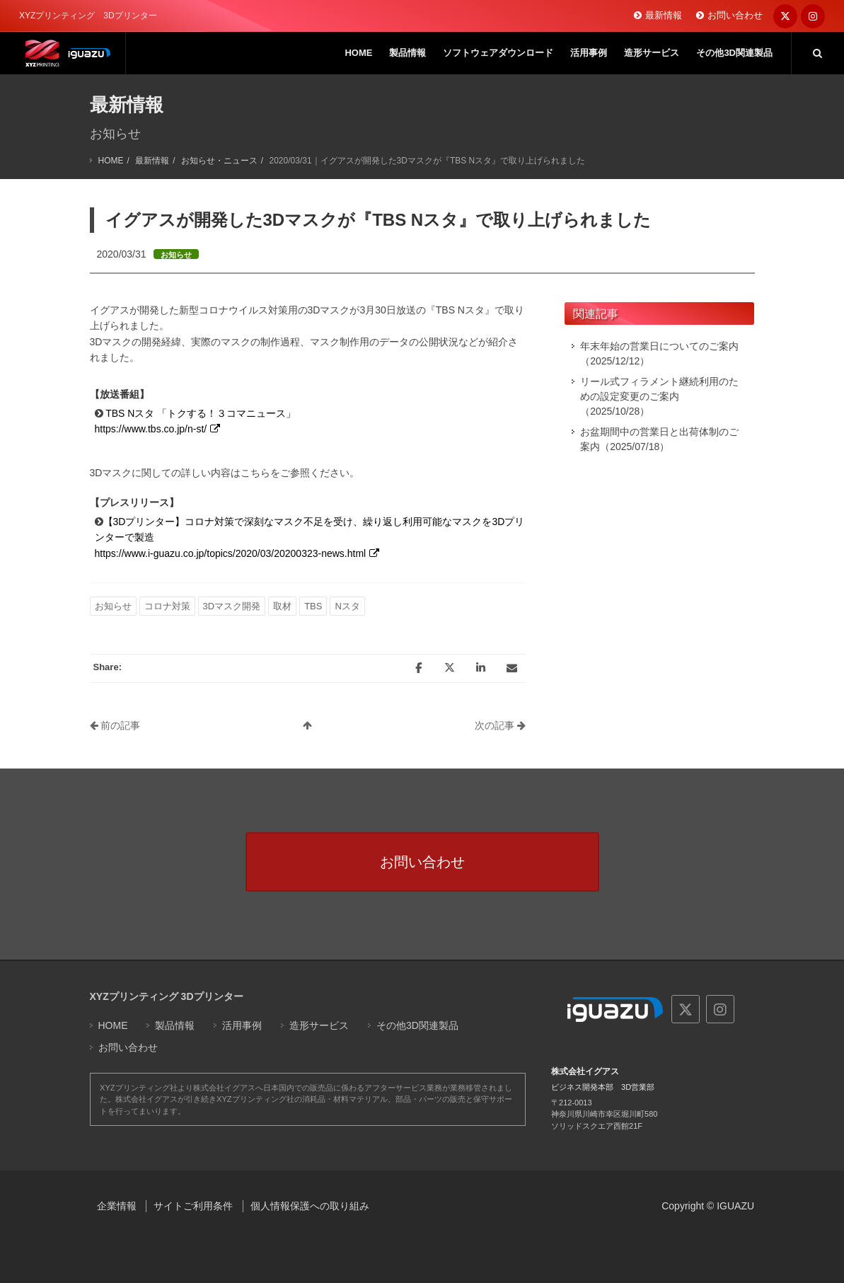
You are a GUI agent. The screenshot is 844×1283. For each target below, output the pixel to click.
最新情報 (663, 15)
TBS (313, 606)
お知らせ (113, 606)
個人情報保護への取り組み (309, 1206)
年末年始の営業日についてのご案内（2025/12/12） (659, 353)
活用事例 (242, 1025)
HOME (111, 161)
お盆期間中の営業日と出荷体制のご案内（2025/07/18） (659, 439)
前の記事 (115, 725)
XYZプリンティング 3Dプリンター (166, 996)
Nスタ (347, 606)
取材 (282, 606)
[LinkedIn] (480, 668)
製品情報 (175, 1025)
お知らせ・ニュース (219, 161)
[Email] (511, 668)
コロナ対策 (167, 606)
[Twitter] (449, 668)
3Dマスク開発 (232, 606)
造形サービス (319, 1025)
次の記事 (500, 725)
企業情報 (117, 1206)
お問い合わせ (735, 15)
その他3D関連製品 (417, 1025)
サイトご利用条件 (193, 1206)
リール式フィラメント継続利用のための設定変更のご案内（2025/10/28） (659, 396)
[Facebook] (418, 668)
